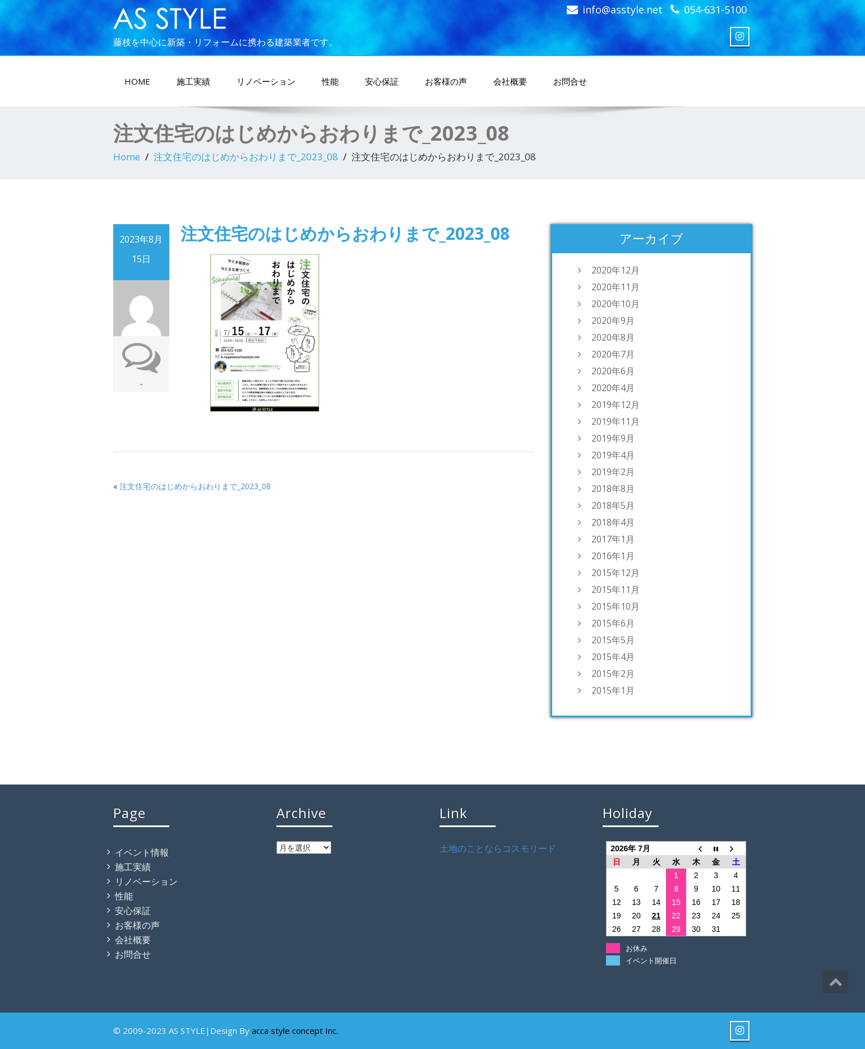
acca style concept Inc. (295, 1030)
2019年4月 (613, 455)
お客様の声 (446, 81)
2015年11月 (615, 589)
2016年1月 (613, 555)
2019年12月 (615, 404)
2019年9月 (613, 438)
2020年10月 (615, 303)
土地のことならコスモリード (498, 848)
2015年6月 (613, 623)
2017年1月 (613, 539)
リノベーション (266, 81)
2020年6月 (613, 371)
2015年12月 (615, 572)
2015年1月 (613, 690)
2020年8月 (613, 337)
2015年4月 (613, 656)
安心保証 (382, 81)
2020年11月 (615, 287)
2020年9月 (613, 320)
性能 (330, 81)
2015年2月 (613, 673)
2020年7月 (613, 354)
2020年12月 (615, 270)
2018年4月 (613, 522)
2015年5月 (613, 640)
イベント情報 (142, 852)
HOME (137, 81)
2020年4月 (613, 387)
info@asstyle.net (622, 9)
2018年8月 (613, 488)
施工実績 (193, 81)
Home (126, 156)
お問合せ (570, 81)
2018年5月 (613, 505)
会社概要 (510, 81)
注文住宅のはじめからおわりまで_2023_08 (246, 156)
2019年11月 (615, 421)
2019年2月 (613, 471)
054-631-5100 (715, 9)
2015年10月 (615, 606)
